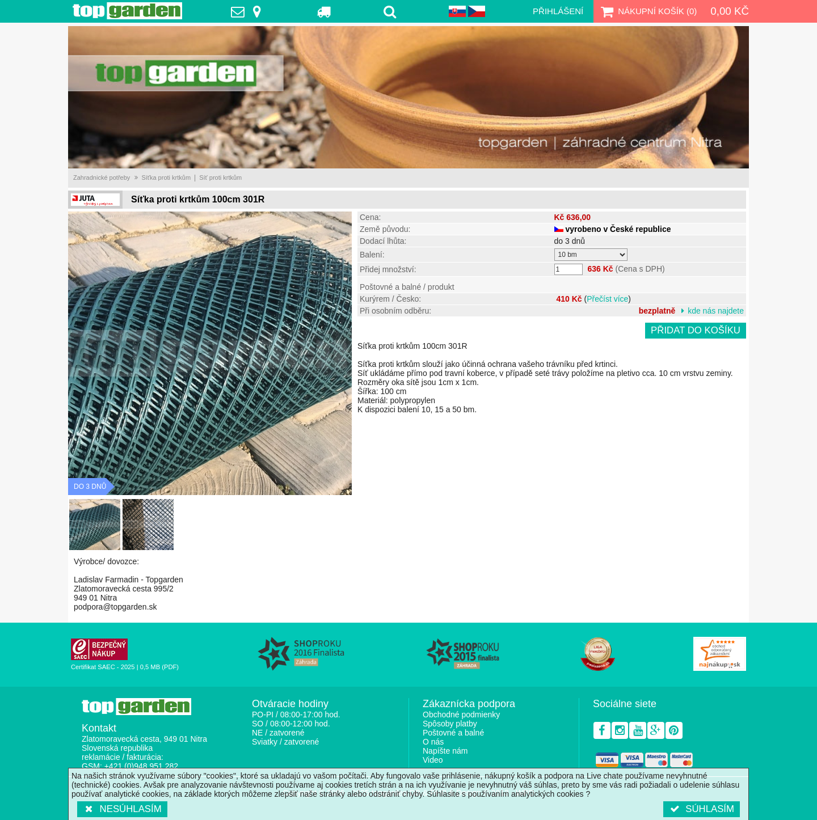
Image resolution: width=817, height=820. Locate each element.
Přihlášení (558, 11)
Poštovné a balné (453, 732)
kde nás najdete (716, 310)
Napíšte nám (445, 750)
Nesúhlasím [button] (122, 809)
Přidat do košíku (695, 330)
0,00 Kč (729, 11)
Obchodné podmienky (461, 714)
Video (433, 759)
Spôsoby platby (450, 723)
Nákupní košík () (647, 11)
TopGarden (127, 10)
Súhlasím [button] (701, 809)
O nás (433, 741)
